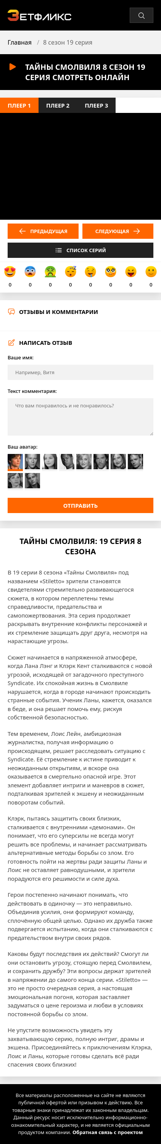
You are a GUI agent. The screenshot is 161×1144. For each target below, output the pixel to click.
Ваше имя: (21, 357)
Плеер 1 (19, 105)
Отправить (80, 505)
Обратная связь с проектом (107, 1132)
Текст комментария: (32, 391)
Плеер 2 (57, 105)
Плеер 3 (96, 105)
